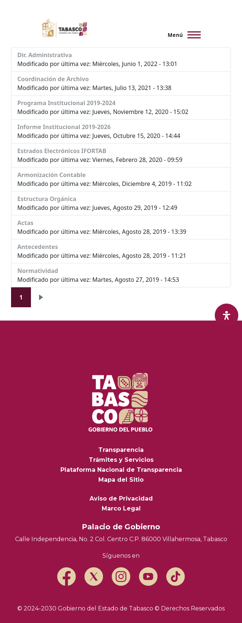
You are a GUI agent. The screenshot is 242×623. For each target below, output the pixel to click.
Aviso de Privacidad (121, 498)
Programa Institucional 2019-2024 (66, 103)
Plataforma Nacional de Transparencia (121, 469)
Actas (25, 223)
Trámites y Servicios (121, 459)
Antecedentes (37, 247)
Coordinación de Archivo (53, 79)
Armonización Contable (51, 175)
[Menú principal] (182, 34)
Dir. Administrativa (44, 55)
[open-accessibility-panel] (226, 315)
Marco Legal (121, 508)
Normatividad (37, 271)
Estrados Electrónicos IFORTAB (61, 151)
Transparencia (121, 449)
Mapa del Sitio (121, 479)
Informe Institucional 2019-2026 (64, 127)
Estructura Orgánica (46, 199)
